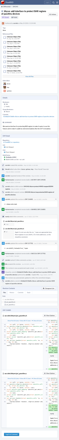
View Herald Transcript (42, 169)
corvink (15, 23)
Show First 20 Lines (13, 320)
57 (5, 232)
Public (15, 17)
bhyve (8, 111)
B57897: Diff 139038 (38, 180)
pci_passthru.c (10, 305)
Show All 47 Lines (25, 320)
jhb (7, 104)
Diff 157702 (29, 243)
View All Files (29, 76)
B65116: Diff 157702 (38, 253)
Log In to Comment (12, 434)
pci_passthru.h (10, 302)
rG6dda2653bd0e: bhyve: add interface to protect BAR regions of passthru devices (28, 116)
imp (8, 87)
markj (7, 106)
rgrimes (9, 91)
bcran (8, 84)
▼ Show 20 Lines (37, 320)
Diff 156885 (29, 199)
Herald (7, 169)
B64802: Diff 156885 (38, 209)
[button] (57, 2)
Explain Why (35, 275)
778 (6, 224)
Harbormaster (9, 180)
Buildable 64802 (11, 157)
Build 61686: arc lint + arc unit (15, 159)
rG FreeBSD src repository (11, 142)
